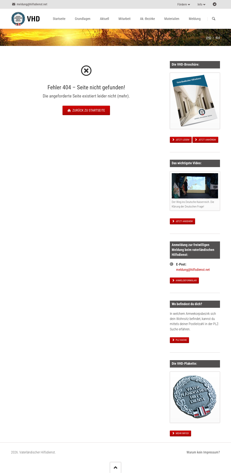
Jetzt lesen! (182, 139)
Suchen (213, 19)
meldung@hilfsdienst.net (193, 270)
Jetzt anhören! (207, 139)
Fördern (182, 4)
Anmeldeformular (186, 280)
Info (200, 4)
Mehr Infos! (182, 433)
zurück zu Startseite (88, 110)
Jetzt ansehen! (184, 221)
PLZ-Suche (181, 340)
